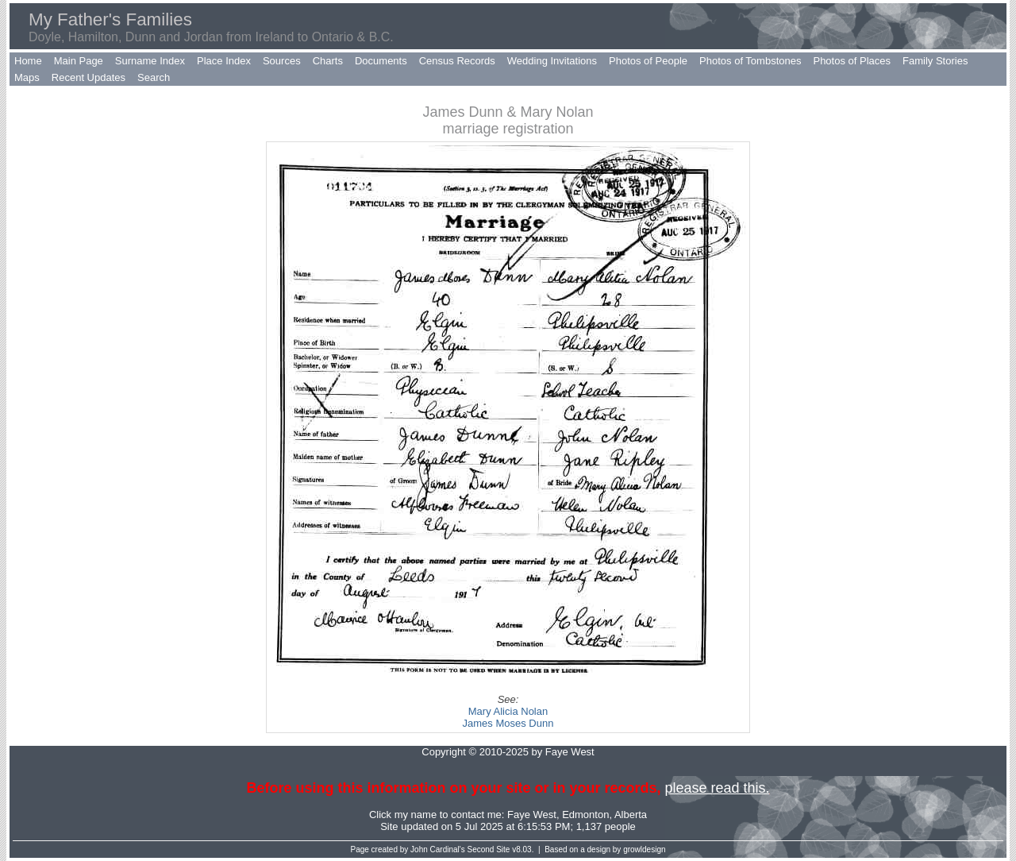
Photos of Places (852, 61)
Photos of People (648, 61)
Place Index (224, 61)
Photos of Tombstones (750, 61)
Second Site (489, 849)
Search (153, 77)
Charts (328, 61)
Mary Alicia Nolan (508, 711)
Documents (381, 61)
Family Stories (935, 61)
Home (28, 61)
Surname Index (150, 61)
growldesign (644, 849)
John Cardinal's (437, 849)
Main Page (78, 61)
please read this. (716, 788)
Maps (27, 77)
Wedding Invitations (552, 61)
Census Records (457, 61)
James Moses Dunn (508, 723)
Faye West (531, 814)
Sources (282, 61)
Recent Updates (88, 77)
